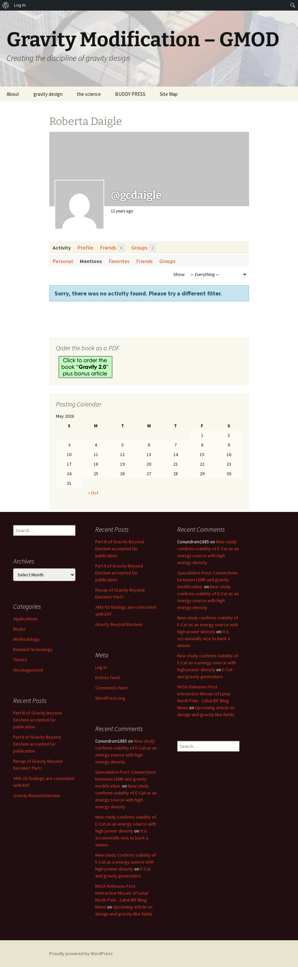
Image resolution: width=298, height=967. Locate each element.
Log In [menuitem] (20, 5)
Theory (20, 660)
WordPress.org (110, 698)
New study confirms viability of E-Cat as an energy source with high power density (207, 625)
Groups (143, 248)
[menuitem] (6, 5)
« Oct (93, 493)
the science (89, 94)
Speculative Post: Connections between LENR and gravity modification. (207, 580)
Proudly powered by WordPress (81, 953)
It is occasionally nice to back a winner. (203, 638)
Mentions (91, 261)
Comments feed (111, 688)
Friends (112, 248)
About (13, 94)
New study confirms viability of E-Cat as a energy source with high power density (207, 663)
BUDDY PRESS (130, 94)
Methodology (26, 639)
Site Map (169, 94)
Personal (63, 261)
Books (19, 629)
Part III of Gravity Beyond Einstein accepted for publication (119, 549)
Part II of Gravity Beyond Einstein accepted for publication (119, 573)
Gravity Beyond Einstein (118, 624)
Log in (101, 667)
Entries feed (107, 677)
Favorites (119, 261)
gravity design (48, 94)
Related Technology (33, 649)
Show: (179, 274)
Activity (62, 247)
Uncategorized (28, 670)
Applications (25, 619)
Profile (85, 247)
